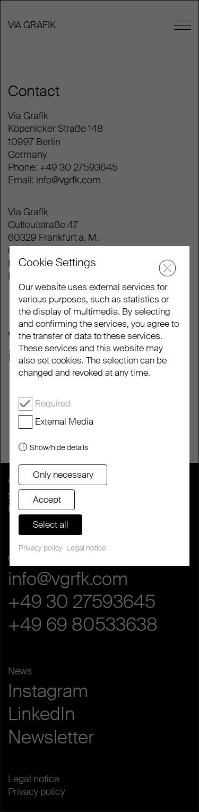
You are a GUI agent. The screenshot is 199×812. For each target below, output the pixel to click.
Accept (47, 499)
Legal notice (86, 548)
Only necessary (63, 474)
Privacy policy (41, 548)
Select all (50, 524)
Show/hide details (59, 447)
